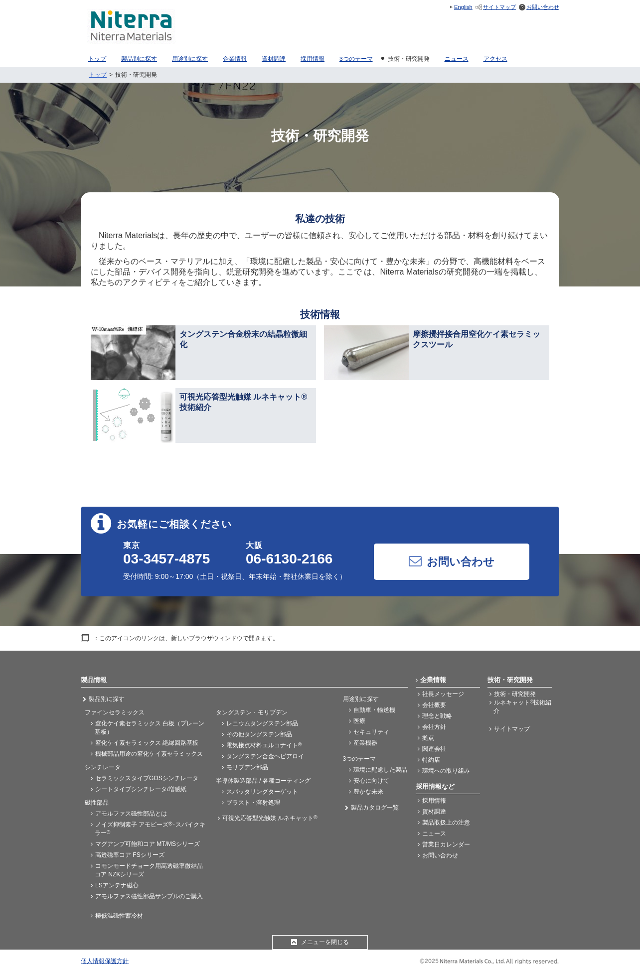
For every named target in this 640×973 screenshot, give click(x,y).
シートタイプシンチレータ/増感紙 (140, 789)
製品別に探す (107, 698)
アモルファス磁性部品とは (131, 813)
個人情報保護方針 (105, 961)
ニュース (434, 833)
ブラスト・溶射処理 (253, 802)
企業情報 (433, 680)
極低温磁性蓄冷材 (119, 915)
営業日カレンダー (446, 844)
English (463, 7)
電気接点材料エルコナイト (264, 745)
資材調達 (434, 811)
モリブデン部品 (247, 767)
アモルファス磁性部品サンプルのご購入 (149, 896)
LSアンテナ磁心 (117, 885)
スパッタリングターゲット (262, 791)
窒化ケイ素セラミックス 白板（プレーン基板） (149, 727)
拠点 (428, 737)
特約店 (431, 759)
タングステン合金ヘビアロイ (265, 756)
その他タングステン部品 (259, 734)
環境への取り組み (446, 770)
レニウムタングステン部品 (262, 723)
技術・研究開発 (515, 694)
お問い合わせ (542, 7)
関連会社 (434, 748)
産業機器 (365, 742)
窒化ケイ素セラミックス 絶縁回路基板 (146, 742)
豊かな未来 (368, 791)
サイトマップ (499, 7)
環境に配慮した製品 (380, 769)
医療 (359, 720)
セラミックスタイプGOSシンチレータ (146, 778)
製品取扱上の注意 (446, 822)
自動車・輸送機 (374, 709)
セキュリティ (371, 731)
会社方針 (434, 726)
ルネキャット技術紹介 (522, 706)
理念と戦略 (437, 715)
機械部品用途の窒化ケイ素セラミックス (149, 753)
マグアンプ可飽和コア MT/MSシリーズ (147, 843)
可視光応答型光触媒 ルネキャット (270, 818)
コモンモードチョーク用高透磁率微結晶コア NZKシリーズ (149, 870)
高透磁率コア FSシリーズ (129, 854)
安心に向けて (371, 780)
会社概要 (434, 704)
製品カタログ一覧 (375, 807)
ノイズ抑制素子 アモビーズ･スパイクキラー (150, 828)
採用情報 (434, 800)
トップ (98, 74)
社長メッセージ (443, 694)
